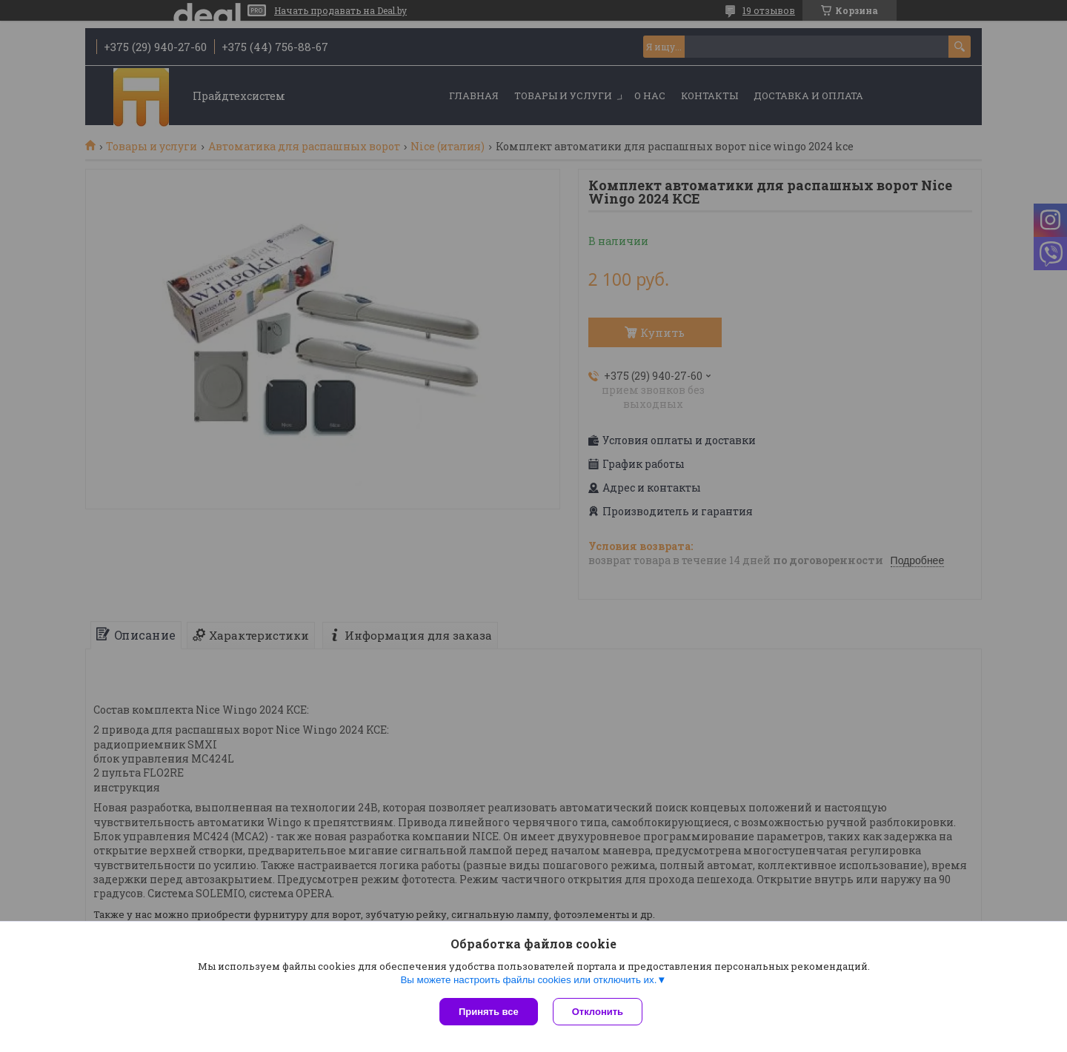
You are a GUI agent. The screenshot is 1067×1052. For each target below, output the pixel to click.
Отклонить (597, 1011)
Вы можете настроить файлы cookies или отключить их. (528, 979)
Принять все (489, 1011)
